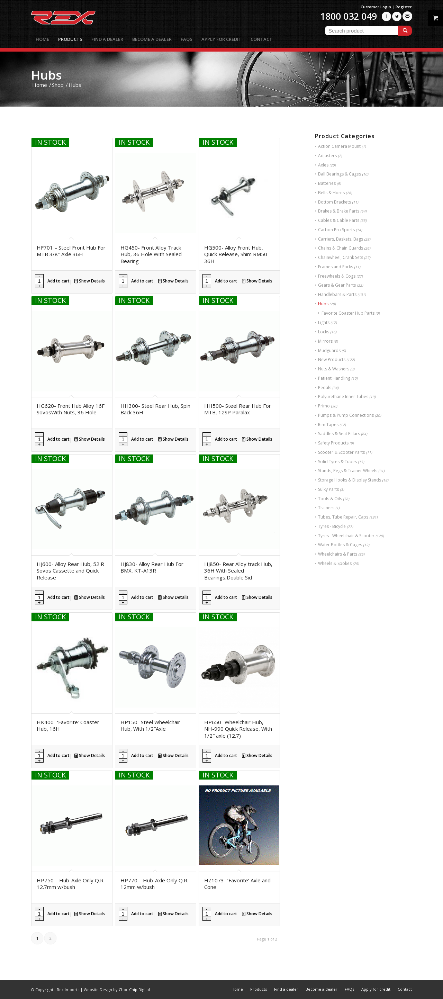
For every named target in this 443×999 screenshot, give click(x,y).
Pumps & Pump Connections (346, 415)
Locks (323, 332)
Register (404, 6)
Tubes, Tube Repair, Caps (343, 517)
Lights (323, 322)
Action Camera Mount (339, 146)
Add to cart (58, 281)
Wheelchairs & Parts (337, 554)
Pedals (324, 387)
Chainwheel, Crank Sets (340, 257)
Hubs (323, 304)
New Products (331, 359)
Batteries (327, 183)
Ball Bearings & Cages (339, 174)
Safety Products (333, 443)
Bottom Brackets (334, 202)
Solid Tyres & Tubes (337, 462)
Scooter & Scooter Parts (341, 452)
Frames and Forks (335, 267)
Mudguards (329, 350)
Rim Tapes (328, 425)
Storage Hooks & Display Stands (349, 480)
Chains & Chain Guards (340, 248)
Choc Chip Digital (134, 989)
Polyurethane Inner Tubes (343, 396)
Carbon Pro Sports (336, 230)
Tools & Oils (330, 499)
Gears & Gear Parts (337, 285)
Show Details (89, 281)
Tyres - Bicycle (332, 526)
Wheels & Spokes (335, 563)
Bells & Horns (331, 193)
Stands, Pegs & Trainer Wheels (347, 471)
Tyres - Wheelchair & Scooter (346, 536)
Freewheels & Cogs (336, 276)
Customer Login (376, 6)
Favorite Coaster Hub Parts (348, 313)
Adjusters (327, 156)
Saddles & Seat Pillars (339, 433)
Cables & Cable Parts (338, 220)
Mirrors (325, 341)
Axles (323, 165)
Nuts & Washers (333, 369)
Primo (324, 406)
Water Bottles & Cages (340, 545)
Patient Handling (334, 378)
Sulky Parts (328, 489)
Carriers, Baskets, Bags (340, 239)
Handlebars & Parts (337, 294)
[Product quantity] (39, 281)
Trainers (326, 508)
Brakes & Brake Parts (338, 211)
